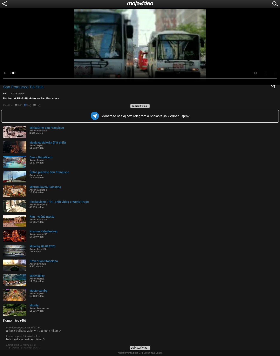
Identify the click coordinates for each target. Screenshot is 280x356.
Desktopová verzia (152, 352)
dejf (5, 93)
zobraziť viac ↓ (140, 105)
